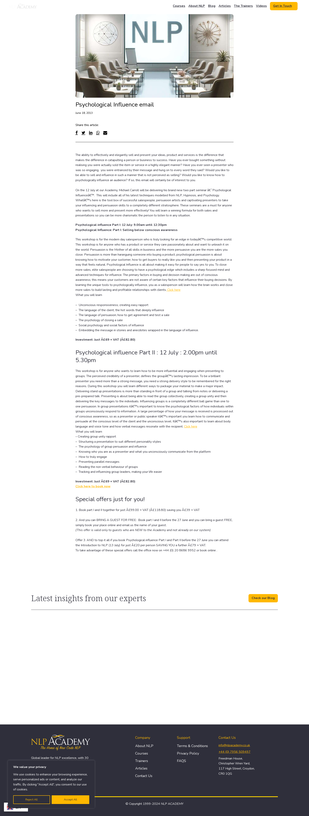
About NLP (196, 6)
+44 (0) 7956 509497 (234, 752)
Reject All (31, 799)
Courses (179, 6)
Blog (211, 6)
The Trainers (243, 6)
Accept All (70, 799)
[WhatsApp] (98, 133)
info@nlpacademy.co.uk (234, 745)
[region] (51, 784)
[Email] (105, 133)
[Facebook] (76, 133)
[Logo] (23, 6)
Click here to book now (93, 486)
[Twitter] (83, 133)
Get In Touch (282, 6)
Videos (261, 6)
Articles (225, 6)
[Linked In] (90, 133)
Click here (174, 290)
